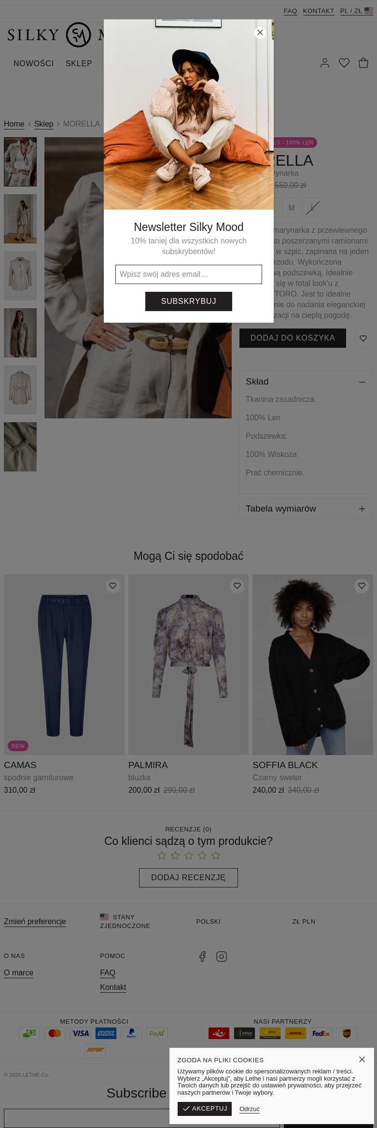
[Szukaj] (260, 64)
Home (14, 124)
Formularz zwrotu (201, 1075)
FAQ (290, 10)
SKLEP (79, 63)
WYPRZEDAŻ (130, 63)
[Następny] (221, 277)
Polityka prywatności (337, 1075)
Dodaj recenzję (188, 877)
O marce (18, 973)
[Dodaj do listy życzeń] (113, 586)
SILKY (179, 63)
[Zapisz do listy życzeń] (363, 338)
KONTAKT (222, 63)
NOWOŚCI (34, 63)
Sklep (44, 124)
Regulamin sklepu (267, 1075)
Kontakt (319, 10)
